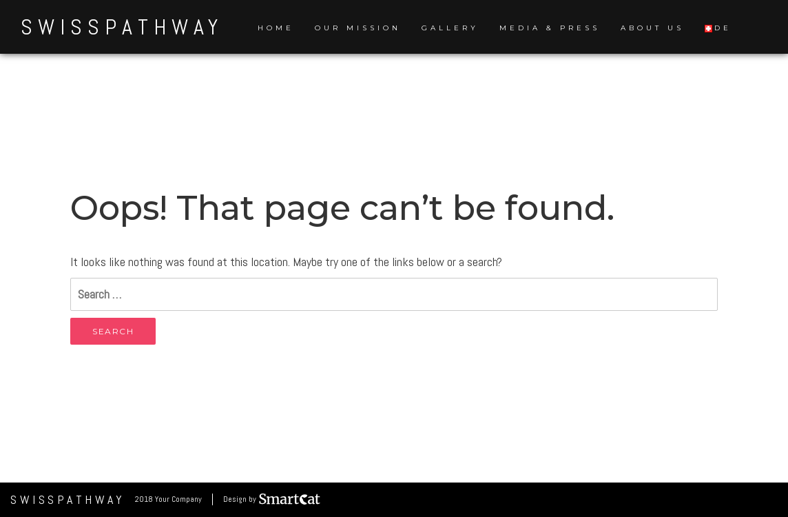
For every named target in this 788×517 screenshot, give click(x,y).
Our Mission (358, 27)
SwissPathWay (122, 27)
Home (276, 27)
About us (652, 27)
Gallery (450, 27)
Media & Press (549, 27)
